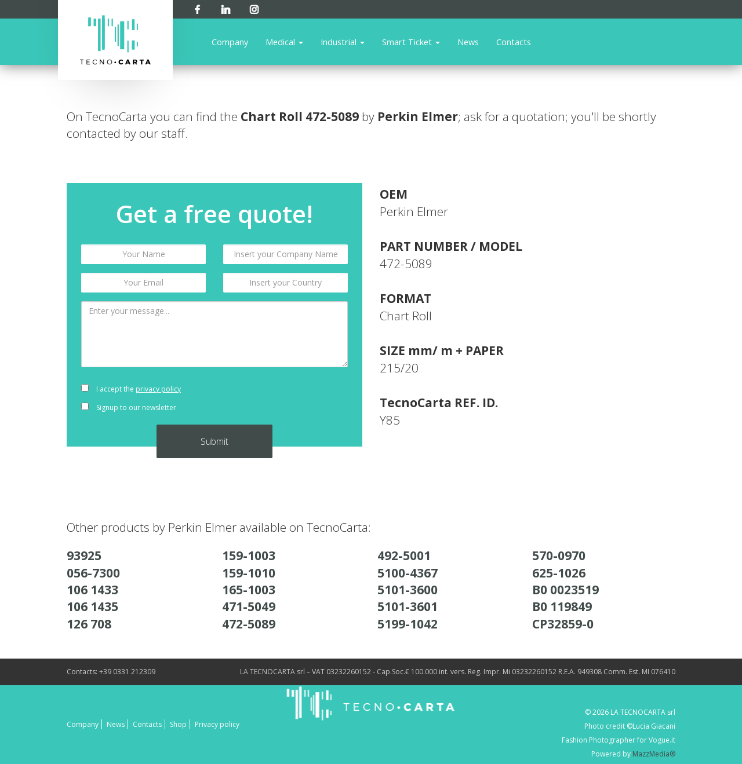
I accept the (131, 389)
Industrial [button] (343, 41)
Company (230, 41)
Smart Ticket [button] (411, 41)
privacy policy (158, 389)
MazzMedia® (653, 754)
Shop (178, 724)
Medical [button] (284, 41)
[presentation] (285, 398)
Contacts (513, 41)
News (468, 41)
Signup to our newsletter (128, 407)
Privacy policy (217, 724)
